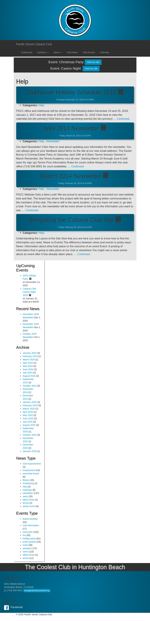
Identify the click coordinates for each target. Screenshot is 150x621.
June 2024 (28, 369)
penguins (27, 548)
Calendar (104, 52)
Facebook (7, 607)
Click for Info (93, 62)
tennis (26, 503)
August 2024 (29, 376)
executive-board (31, 473)
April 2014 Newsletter (71, 128)
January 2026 (30, 451)
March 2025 (29, 408)
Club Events (89, 52)
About (57, 52)
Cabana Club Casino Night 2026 (29, 292)
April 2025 (28, 412)
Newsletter (52, 141)
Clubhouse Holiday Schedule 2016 (71, 92)
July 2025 (28, 421)
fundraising (28, 483)
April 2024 (28, 362)
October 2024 (30, 385)
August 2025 (29, 425)
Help (41, 105)
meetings (27, 490)
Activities (43, 52)
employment (29, 470)
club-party (28, 532)
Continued (123, 118)
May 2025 (28, 415)
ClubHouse (26, 52)
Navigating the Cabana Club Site (71, 220)
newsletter (28, 493)
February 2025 (30, 405)
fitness (26, 480)
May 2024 (28, 366)
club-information (31, 525)
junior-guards (29, 541)
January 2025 (30, 402)
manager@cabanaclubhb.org (37, 590)
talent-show (29, 499)
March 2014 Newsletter (71, 176)
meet (25, 545)
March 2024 (29, 359)
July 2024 (28, 372)
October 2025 (30, 435)
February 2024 (30, 356)
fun (24, 535)
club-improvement (32, 463)
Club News (72, 52)
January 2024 (30, 353)
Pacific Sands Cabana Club (34, 44)
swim (25, 496)
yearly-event (29, 506)
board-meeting (30, 519)
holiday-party (29, 538)
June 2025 (28, 418)
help (25, 486)
